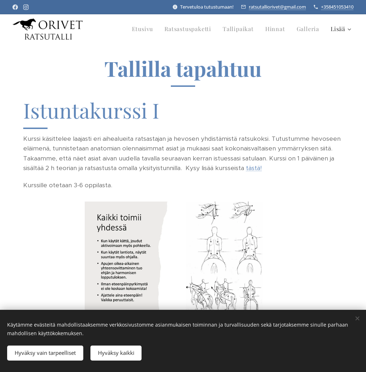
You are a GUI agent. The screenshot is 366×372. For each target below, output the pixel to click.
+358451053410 (337, 7)
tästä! (254, 168)
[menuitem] (144, 29)
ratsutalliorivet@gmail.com (277, 7)
